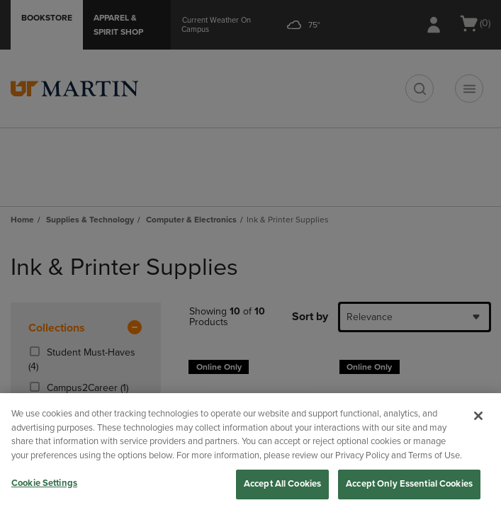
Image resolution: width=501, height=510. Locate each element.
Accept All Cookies (282, 483)
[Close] (478, 415)
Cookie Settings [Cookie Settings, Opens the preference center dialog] (44, 483)
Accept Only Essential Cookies (409, 483)
